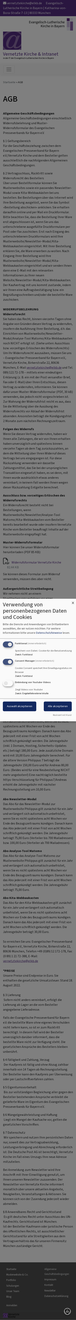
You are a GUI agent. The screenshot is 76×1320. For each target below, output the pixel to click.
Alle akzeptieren (58, 706)
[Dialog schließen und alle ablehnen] (73, 601)
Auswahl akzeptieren (19, 706)
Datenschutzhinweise (49, 633)
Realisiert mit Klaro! (62, 715)
